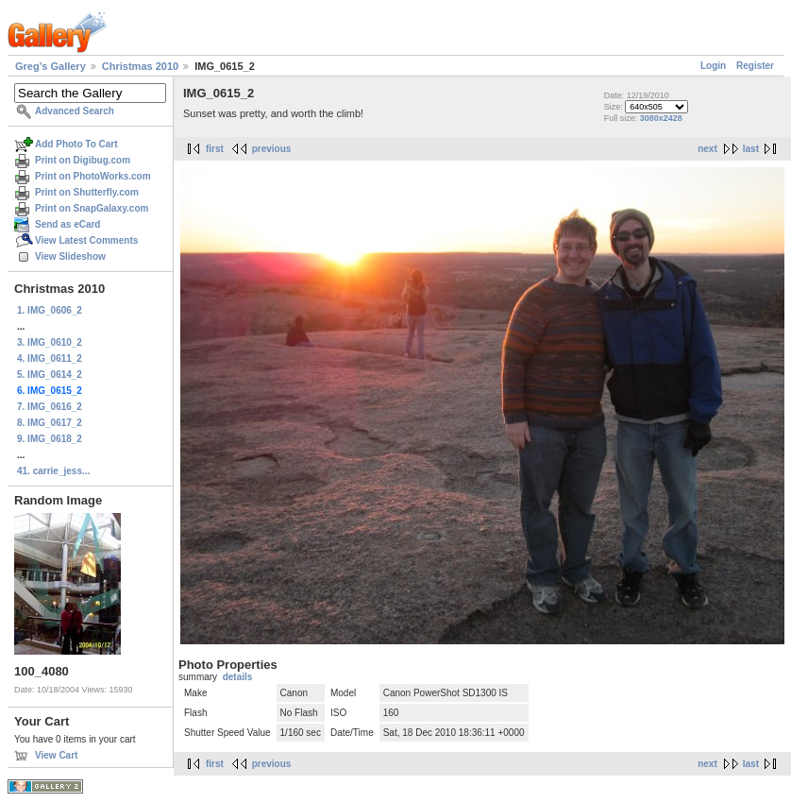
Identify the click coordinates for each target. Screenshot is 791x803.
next (707, 149)
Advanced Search (74, 111)
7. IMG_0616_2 (49, 407)
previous (272, 149)
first (215, 149)
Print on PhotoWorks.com (93, 176)
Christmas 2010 (140, 66)
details (238, 677)
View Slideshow (70, 256)
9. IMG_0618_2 (49, 439)
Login (713, 65)
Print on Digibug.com (82, 160)
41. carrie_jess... (53, 471)
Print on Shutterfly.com (87, 192)
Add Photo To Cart (76, 144)
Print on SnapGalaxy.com (91, 208)
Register (755, 65)
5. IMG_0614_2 (49, 374)
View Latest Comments (86, 240)
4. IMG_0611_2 (49, 358)
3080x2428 (661, 118)
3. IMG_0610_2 (49, 342)
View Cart (56, 755)
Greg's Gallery (50, 66)
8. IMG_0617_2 (49, 423)
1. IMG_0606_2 (49, 310)
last (751, 149)
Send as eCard (67, 224)
